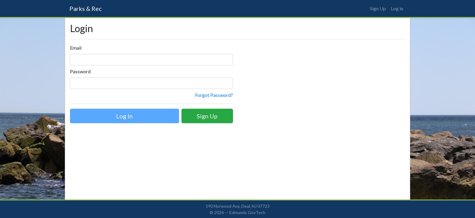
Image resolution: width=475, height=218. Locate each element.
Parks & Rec (85, 8)
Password (80, 71)
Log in (397, 8)
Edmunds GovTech (247, 212)
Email (75, 48)
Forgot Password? (214, 95)
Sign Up (378, 8)
